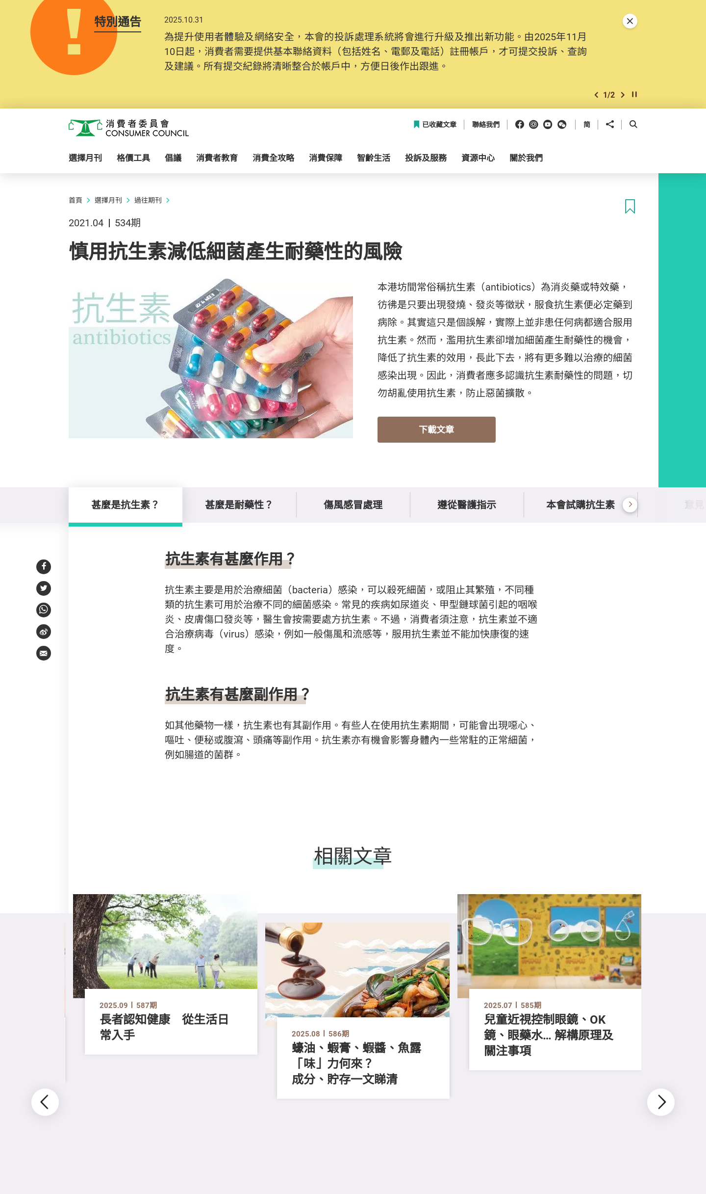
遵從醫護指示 (466, 504)
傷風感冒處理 (353, 504)
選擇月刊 (108, 200)
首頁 (75, 200)
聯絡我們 (486, 125)
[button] (596, 95)
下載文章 (436, 429)
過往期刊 (148, 200)
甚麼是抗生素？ (125, 504)
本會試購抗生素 (580, 504)
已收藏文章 (434, 125)
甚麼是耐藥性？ (239, 504)
